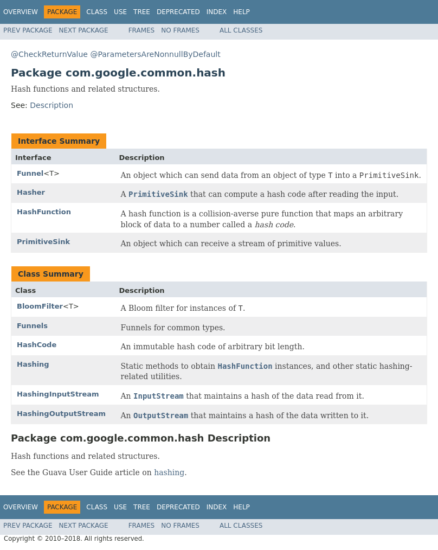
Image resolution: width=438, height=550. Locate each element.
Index (217, 12)
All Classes (241, 30)
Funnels (32, 326)
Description (51, 105)
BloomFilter (40, 306)
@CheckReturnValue (49, 54)
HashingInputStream (58, 394)
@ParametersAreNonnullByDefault (155, 54)
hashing (169, 472)
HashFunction (44, 212)
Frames (141, 30)
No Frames (180, 30)
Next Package (83, 30)
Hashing (33, 364)
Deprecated (178, 12)
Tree (141, 12)
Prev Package (28, 30)
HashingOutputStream (61, 414)
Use (120, 12)
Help (241, 12)
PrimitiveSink (43, 242)
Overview (20, 12)
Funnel (30, 173)
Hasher (31, 192)
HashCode (36, 345)
